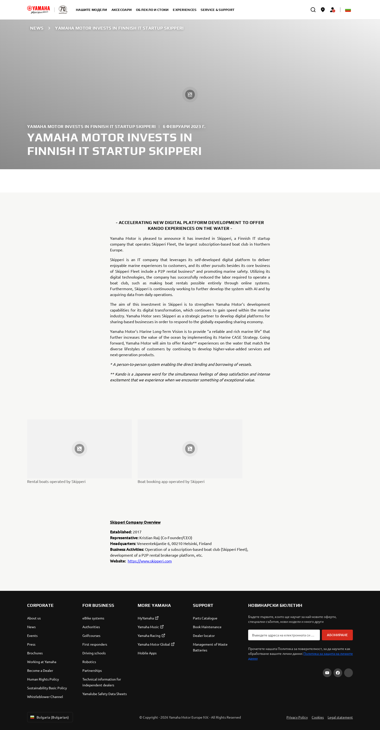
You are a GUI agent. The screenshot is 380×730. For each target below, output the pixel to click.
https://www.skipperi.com (150, 560)
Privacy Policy (297, 717)
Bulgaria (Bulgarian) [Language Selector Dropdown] (49, 717)
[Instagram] (348, 672)
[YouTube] (327, 672)
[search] (313, 10)
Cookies (318, 717)
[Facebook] (337, 672)
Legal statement (340, 717)
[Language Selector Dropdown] (348, 10)
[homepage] (38, 9)
